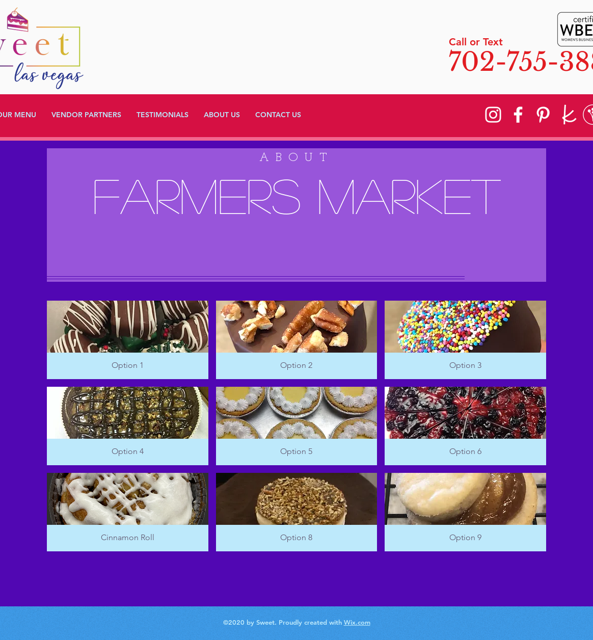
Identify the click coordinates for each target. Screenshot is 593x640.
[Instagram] (493, 114)
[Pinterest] (543, 114)
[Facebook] (518, 114)
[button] (127, 340)
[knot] (568, 114)
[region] (296, 215)
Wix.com (357, 622)
